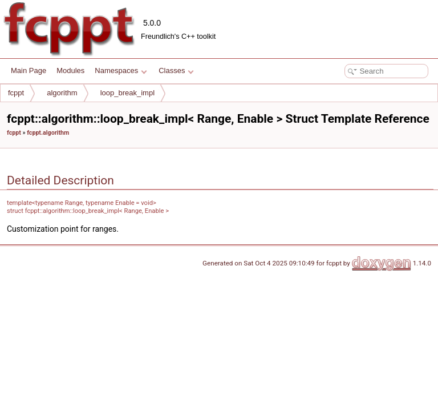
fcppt (16, 92)
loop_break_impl (127, 92)
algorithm (62, 92)
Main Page (28, 70)
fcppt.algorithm (48, 132)
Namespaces (121, 70)
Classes (176, 70)
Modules (70, 70)
